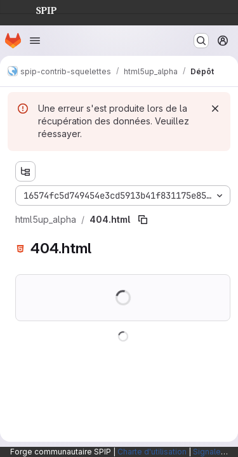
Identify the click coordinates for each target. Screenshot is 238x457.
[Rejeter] (215, 108)
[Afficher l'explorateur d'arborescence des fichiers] (25, 171)
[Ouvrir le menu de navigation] (35, 40)
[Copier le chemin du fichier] (143, 219)
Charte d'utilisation (152, 451)
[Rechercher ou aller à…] (201, 40)
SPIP (36, 9)
